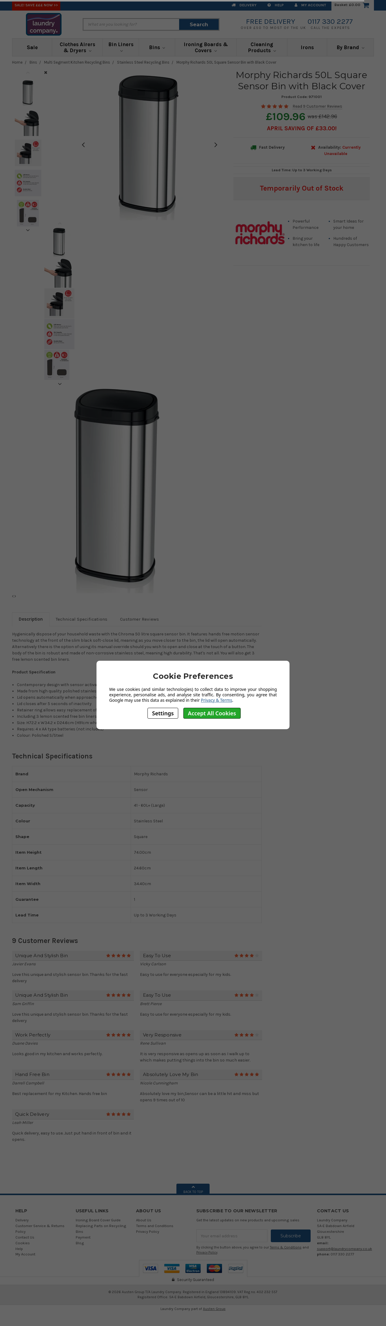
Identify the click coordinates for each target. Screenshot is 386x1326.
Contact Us (24, 1237)
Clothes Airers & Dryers (77, 47)
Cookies (22, 1243)
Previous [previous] (28, 72)
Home (17, 62)
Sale (32, 47)
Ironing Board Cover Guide (98, 1220)
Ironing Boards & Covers (206, 47)
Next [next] (28, 230)
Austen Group (214, 1309)
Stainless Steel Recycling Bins (143, 62)
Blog (80, 1243)
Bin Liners (121, 46)
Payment (83, 1237)
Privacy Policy (147, 1231)
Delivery (244, 5)
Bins (157, 47)
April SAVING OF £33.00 (301, 128)
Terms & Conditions (286, 1247)
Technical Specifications (81, 619)
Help (275, 5)
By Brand (350, 47)
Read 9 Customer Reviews (317, 106)
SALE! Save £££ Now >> (36, 5)
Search (199, 24)
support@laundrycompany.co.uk (344, 1248)
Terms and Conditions (154, 1225)
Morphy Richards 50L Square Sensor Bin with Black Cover (226, 62)
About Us (143, 1220)
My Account (310, 5)
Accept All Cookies (212, 713)
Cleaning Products (262, 47)
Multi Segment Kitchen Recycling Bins (77, 62)
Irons (307, 47)
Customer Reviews (139, 619)
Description (31, 619)
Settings (163, 713)
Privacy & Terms (216, 700)
